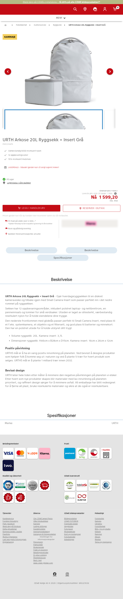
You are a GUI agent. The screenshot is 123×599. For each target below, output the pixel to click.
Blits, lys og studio (102, 529)
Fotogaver (68, 529)
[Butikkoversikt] (85, 9)
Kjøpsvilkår (38, 544)
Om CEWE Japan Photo (43, 518)
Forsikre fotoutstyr (10, 521)
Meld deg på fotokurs (12, 526)
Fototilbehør (100, 526)
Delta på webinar (10, 529)
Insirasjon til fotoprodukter (44, 534)
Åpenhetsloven (39, 558)
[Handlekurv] (115, 9)
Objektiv (98, 524)
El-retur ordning (40, 555)
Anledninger (69, 539)
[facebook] (55, 574)
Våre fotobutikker (40, 521)
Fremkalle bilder (71, 524)
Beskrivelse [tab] (31, 250)
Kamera (98, 521)
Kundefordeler (39, 529)
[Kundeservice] (95, 9)
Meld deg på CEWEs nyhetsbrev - (61, 2)
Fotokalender (69, 537)
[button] (8, 71)
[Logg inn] (105, 9)
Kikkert (98, 531)
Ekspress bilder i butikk (12, 531)
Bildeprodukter (70, 518)
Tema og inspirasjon (103, 542)
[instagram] (68, 574)
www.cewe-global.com (43, 563)
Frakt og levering (40, 550)
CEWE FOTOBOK (71, 521)
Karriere (36, 524)
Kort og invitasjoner (72, 534)
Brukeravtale (38, 547)
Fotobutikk (99, 518)
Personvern (38, 542)
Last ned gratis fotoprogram (14, 539)
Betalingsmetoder (40, 552)
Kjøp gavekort (9, 524)
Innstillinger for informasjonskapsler (46, 538)
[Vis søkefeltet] (75, 9)
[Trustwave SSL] (21, 486)
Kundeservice (8, 518)
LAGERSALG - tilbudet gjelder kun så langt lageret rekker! (33, 167)
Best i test (37, 560)
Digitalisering (8, 542)
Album (97, 537)
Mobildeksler (69, 531)
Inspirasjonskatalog (41, 531)
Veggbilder (68, 526)
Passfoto (6, 534)
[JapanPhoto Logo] (9, 11)
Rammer (98, 534)
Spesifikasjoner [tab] (63, 258)
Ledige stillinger (40, 526)
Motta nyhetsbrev (10, 537)
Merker (98, 539)
